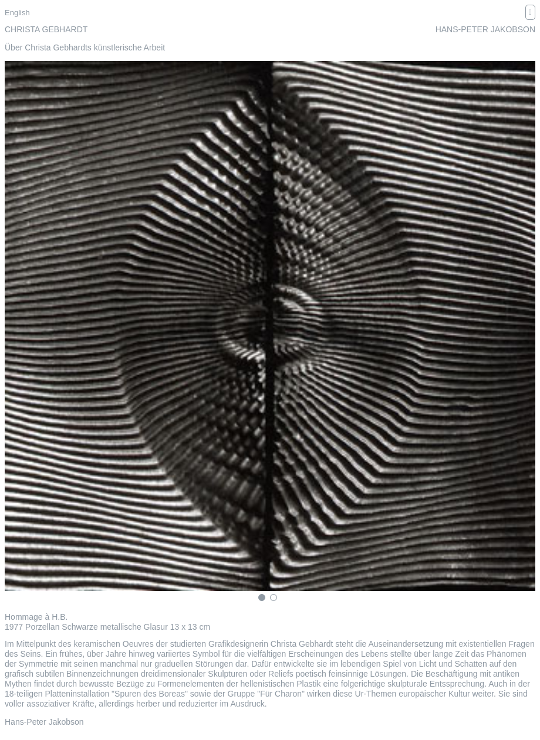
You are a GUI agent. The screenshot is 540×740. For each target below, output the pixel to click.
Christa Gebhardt (46, 29)
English (17, 12)
